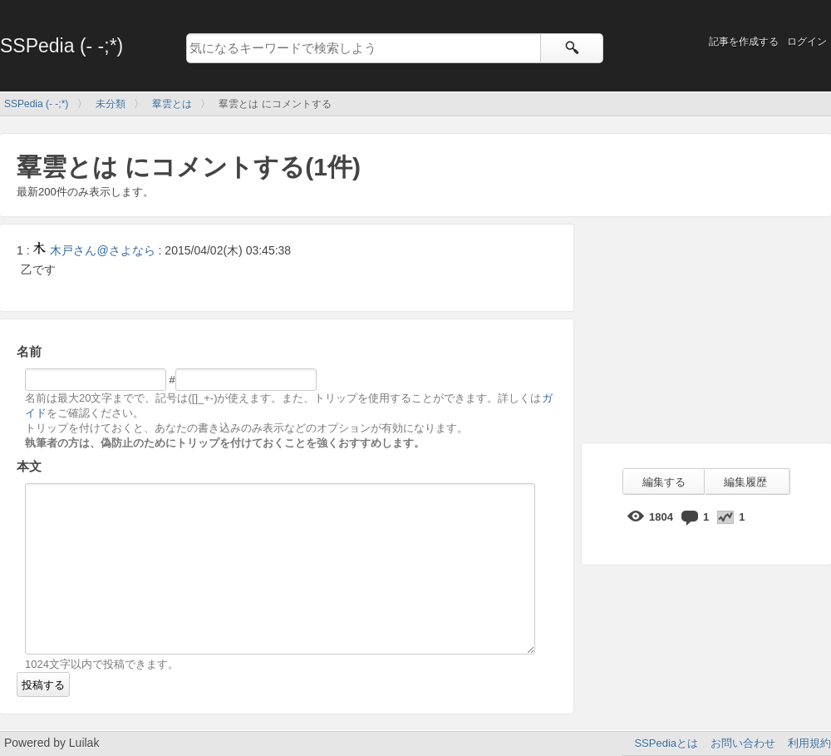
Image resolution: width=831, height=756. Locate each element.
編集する (664, 482)
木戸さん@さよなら (93, 250)
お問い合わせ (743, 743)
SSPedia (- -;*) (61, 46)
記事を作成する (744, 41)
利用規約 (809, 743)
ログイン (807, 41)
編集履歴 (745, 482)
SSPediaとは (666, 743)
